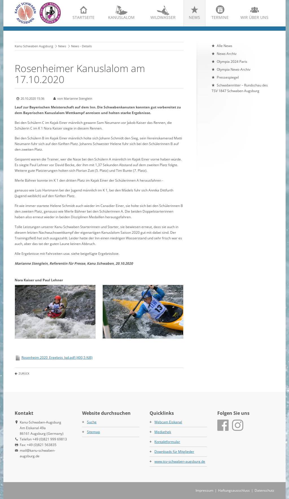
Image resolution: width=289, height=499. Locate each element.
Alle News (224, 45)
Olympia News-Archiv (233, 69)
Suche (92, 422)
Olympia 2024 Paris (232, 61)
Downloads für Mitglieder (174, 451)
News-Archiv (227, 53)
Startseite (84, 17)
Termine (220, 17)
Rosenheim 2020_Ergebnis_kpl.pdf (57, 357)
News (194, 17)
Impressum (204, 490)
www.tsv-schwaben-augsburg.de (179, 461)
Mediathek (162, 431)
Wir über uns (254, 17)
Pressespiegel (228, 77)
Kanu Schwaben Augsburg (34, 46)
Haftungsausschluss (234, 490)
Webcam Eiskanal (168, 422)
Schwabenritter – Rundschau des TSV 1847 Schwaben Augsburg (240, 88)
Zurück (24, 373)
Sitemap (93, 431)
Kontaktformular (167, 441)
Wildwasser (163, 17)
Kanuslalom (121, 17)
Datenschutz (264, 490)
